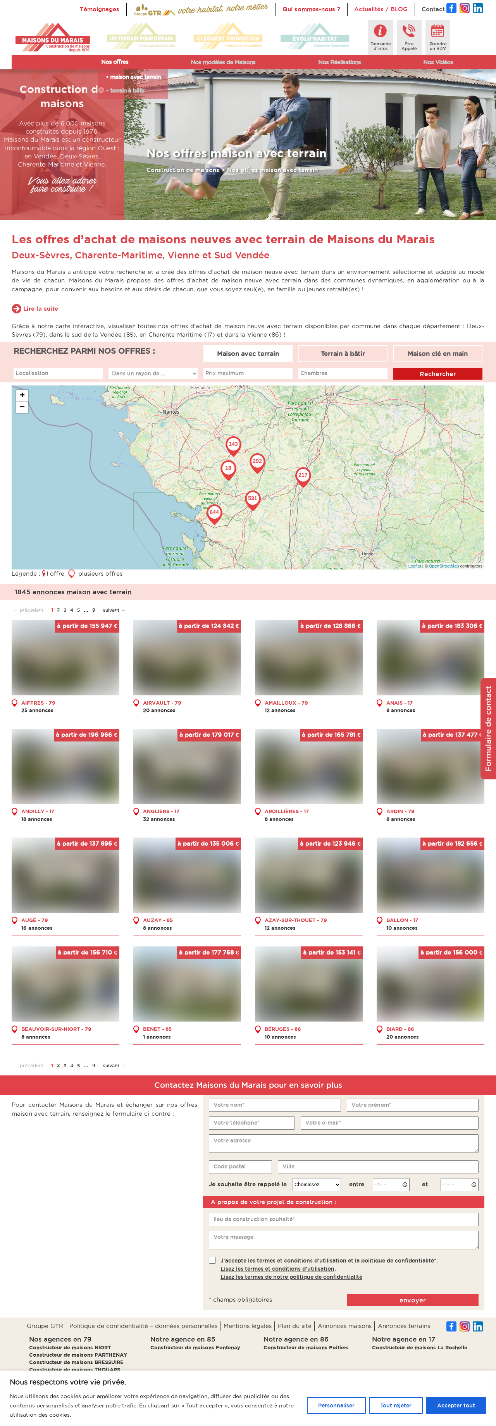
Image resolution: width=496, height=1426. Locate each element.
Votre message (233, 1237)
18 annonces (36, 819)
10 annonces (402, 928)
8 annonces (400, 710)
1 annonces (157, 1036)
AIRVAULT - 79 (162, 702)
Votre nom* (229, 1105)
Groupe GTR (45, 1326)
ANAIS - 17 (399, 702)
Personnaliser (336, 1405)
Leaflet (414, 566)
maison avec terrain (135, 77)
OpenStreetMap (444, 566)
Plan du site (295, 1326)
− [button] (22, 407)
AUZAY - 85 (158, 920)
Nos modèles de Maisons (223, 62)
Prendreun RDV (438, 46)
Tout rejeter (396, 1405)
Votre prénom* (371, 1105)
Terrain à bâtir (343, 353)
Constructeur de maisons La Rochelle (419, 1347)
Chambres (313, 373)
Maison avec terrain (248, 353)
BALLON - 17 (402, 920)
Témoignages (99, 9)
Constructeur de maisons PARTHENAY (78, 1354)
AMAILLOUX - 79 (286, 702)
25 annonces (37, 710)
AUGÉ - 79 (34, 920)
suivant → (114, 609)
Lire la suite (40, 308)
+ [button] (22, 396)
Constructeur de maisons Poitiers (306, 1347)
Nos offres (114, 61)
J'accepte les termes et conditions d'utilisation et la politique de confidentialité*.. (329, 1268)
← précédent (28, 609)
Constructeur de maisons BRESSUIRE (76, 1362)
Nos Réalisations (339, 62)
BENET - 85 (157, 1029)
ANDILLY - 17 (37, 811)
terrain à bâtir (127, 90)
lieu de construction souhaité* (254, 1219)
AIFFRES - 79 (38, 702)
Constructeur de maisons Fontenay (195, 1347)
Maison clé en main (438, 353)
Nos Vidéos (438, 62)
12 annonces (280, 710)
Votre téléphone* (237, 1123)
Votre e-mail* (323, 1123)
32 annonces (159, 819)
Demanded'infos (380, 46)
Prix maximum (224, 373)
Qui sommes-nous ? (311, 9)
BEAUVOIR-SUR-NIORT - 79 (56, 1029)
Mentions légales (248, 1326)
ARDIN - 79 (400, 811)
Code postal (230, 1166)
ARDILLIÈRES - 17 (287, 811)
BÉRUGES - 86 (283, 1029)
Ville (288, 1166)
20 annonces (159, 710)
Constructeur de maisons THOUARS (74, 1369)
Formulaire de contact (488, 728)
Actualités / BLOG (381, 9)
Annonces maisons (345, 1326)
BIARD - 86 (400, 1029)
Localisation (32, 373)
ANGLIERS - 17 (161, 811)
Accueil (144, 9)
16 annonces (37, 928)
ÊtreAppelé (409, 46)
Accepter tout (456, 1405)
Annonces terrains (404, 1326)
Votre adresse (232, 1140)
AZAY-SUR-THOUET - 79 (296, 920)
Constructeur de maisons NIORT (70, 1347)
